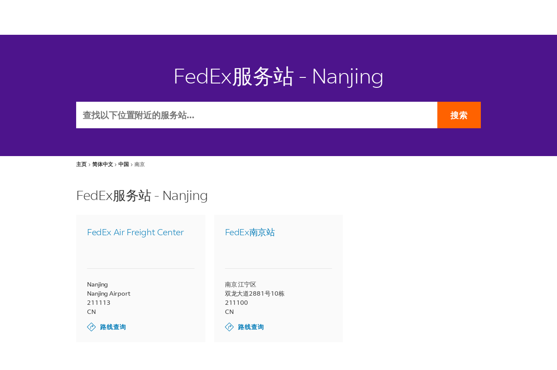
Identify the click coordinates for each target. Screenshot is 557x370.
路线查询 (106, 327)
